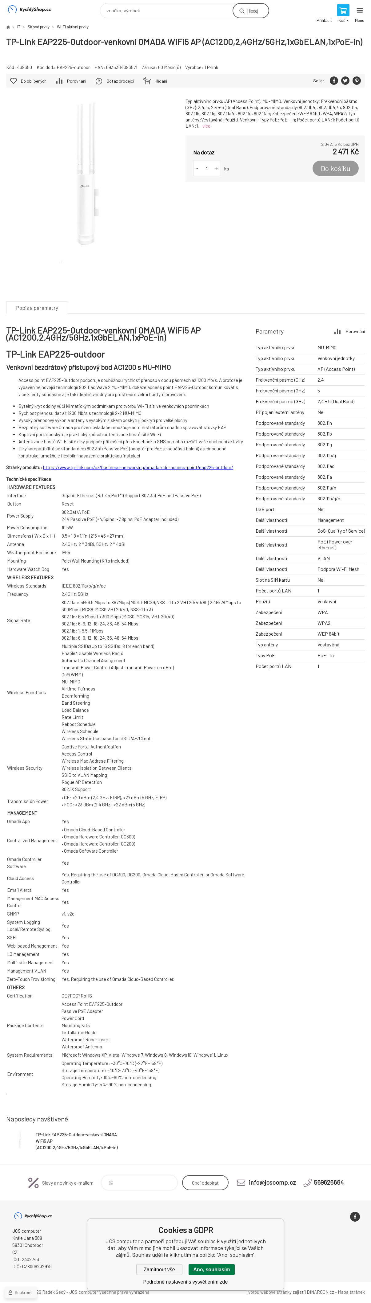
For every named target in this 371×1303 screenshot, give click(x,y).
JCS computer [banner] (33, 9)
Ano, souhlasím (211, 1269)
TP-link (211, 67)
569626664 (329, 1182)
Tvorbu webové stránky (269, 1292)
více (206, 126)
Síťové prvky (39, 26)
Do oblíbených (33, 81)
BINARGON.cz (320, 1292)
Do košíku (335, 168)
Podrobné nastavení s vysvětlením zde (185, 1282)
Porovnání (76, 81)
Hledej (252, 11)
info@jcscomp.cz (272, 1182)
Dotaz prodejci (120, 81)
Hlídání (160, 81)
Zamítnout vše (159, 1269)
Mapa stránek (351, 1292)
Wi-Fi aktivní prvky (73, 26)
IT (18, 26)
